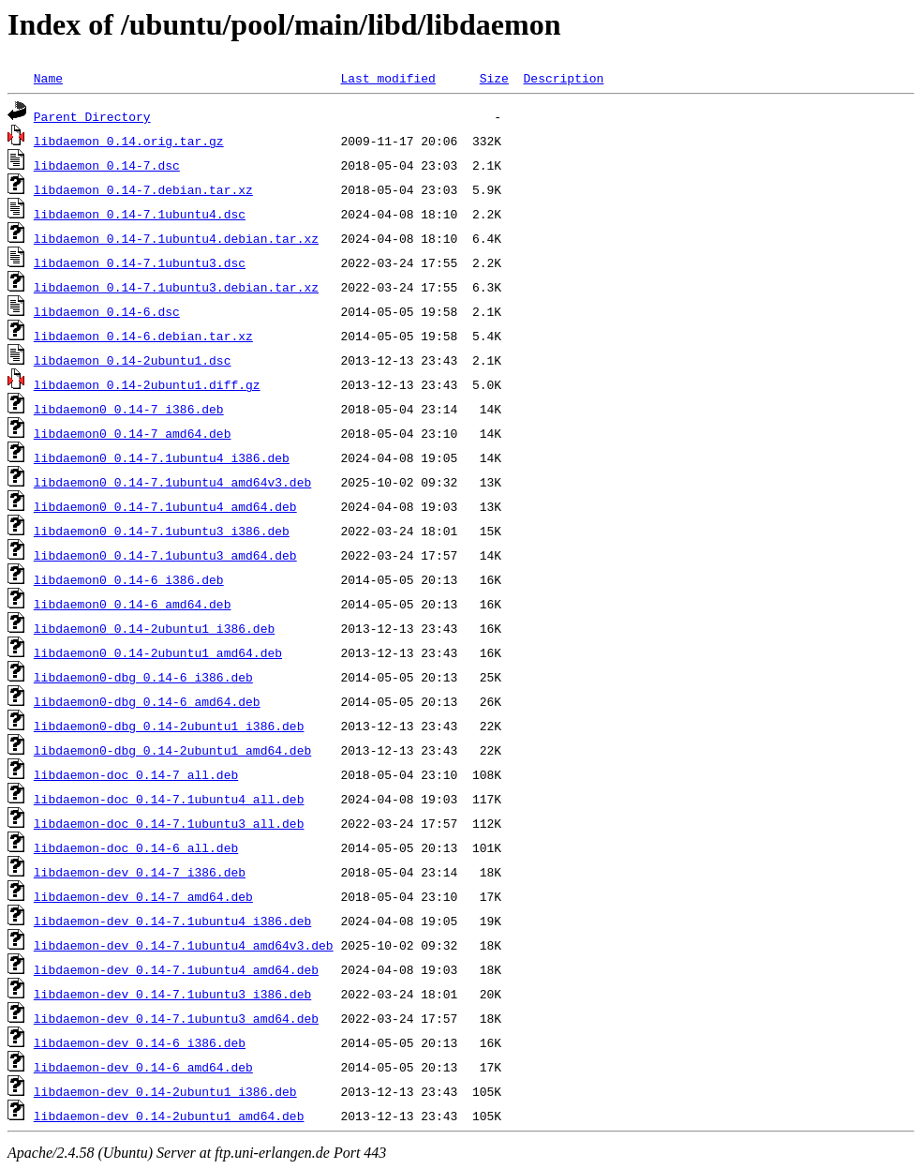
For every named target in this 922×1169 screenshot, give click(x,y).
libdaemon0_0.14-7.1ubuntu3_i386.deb (162, 530)
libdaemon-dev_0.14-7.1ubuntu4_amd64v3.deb (184, 945)
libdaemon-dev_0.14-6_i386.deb (139, 1042)
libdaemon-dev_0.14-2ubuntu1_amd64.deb (169, 1115)
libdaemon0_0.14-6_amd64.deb (132, 603)
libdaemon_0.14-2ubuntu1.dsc (132, 360)
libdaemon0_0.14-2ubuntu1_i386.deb (154, 628)
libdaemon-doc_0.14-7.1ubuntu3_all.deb (169, 823)
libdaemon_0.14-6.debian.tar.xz (143, 335)
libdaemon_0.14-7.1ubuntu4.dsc (139, 213)
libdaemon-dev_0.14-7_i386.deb (139, 871)
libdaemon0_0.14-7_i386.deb (129, 408)
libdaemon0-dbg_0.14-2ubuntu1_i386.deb (169, 725)
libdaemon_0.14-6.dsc (107, 311)
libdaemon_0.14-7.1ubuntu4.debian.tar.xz (176, 238)
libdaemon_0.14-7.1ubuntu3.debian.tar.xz (176, 286)
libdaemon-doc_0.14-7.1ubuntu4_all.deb (169, 798)
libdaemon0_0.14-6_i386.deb (129, 579)
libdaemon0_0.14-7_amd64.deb (132, 433)
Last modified (387, 77)
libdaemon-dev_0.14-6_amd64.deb (143, 1066)
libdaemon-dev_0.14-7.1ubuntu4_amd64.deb (176, 969)
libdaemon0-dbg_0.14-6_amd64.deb (147, 701)
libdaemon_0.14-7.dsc (107, 165)
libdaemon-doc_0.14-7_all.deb (136, 774)
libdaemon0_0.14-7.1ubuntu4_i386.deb (162, 457)
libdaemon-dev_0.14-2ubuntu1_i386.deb (165, 1091)
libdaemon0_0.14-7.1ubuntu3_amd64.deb (165, 555)
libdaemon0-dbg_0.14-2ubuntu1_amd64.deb (172, 750)
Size (494, 77)
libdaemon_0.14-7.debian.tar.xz (143, 189)
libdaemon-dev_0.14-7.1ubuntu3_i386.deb (172, 993)
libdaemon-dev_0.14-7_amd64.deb (143, 896)
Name (48, 77)
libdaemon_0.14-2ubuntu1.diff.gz (147, 384)
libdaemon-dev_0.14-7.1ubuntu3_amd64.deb (176, 1018)
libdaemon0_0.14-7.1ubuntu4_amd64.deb (165, 506)
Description (563, 77)
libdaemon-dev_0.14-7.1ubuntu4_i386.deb (172, 920)
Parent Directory (92, 116)
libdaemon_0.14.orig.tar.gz (129, 140)
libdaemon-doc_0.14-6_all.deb (136, 847)
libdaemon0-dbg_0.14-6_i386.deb (143, 676)
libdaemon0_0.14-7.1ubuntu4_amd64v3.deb (172, 481)
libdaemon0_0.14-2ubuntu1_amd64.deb (158, 652)
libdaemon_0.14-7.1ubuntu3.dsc (139, 262)
